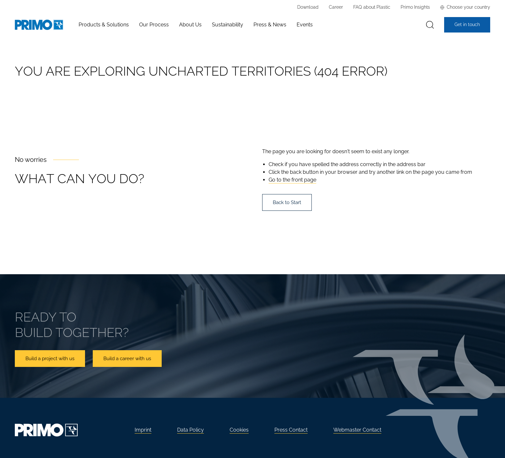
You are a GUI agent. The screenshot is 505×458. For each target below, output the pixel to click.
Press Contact (291, 430)
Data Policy (190, 430)
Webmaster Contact (357, 430)
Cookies (239, 430)
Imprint (143, 430)
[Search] (430, 25)
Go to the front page (292, 180)
